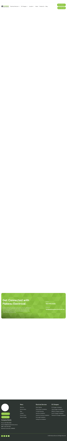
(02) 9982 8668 (61, 7)
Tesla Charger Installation (57, 409)
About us (22, 407)
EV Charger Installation (57, 407)
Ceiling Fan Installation (41, 419)
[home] (5, 6)
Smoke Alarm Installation (41, 409)
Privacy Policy (23, 415)
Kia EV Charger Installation (57, 413)
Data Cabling (39, 407)
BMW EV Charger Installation (58, 411)
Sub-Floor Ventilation (40, 413)
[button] (15, 6)
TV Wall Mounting (40, 411)
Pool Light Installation (40, 417)
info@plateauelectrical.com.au (55, 309)
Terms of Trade (23, 417)
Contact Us (41, 6)
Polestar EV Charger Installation (59, 415)
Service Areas (23, 409)
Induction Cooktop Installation (42, 415)
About (36, 6)
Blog (47, 6)
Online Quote (61, 5)
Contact (22, 413)
